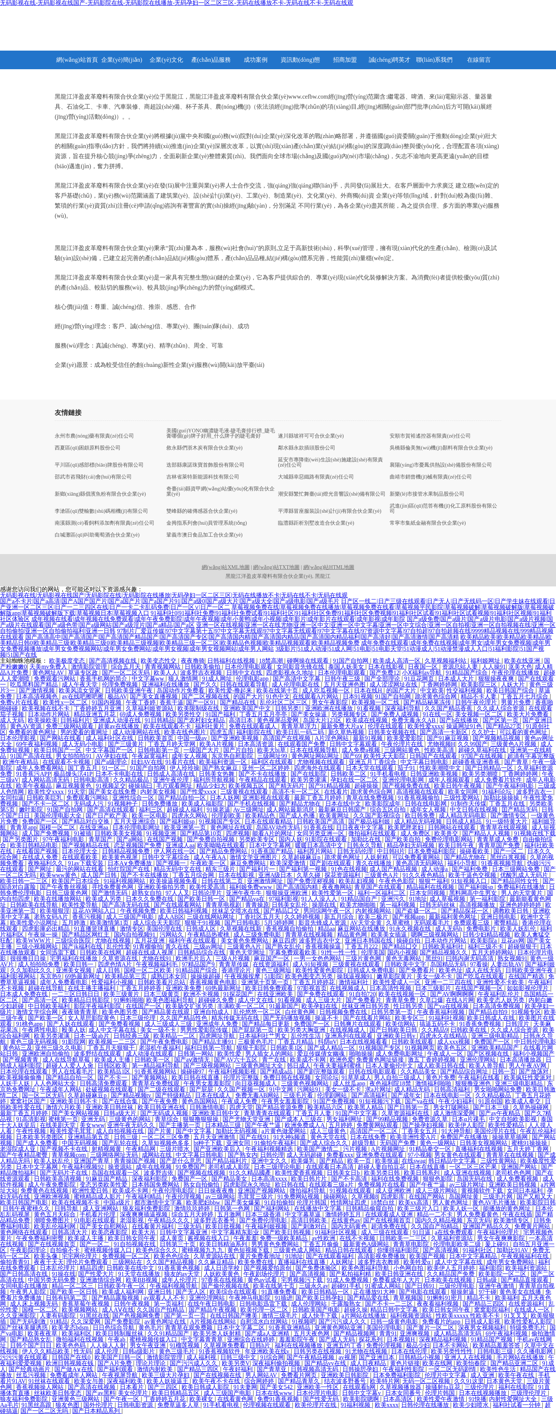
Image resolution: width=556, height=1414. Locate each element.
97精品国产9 (199, 964)
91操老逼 (218, 809)
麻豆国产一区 (272, 958)
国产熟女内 (243, 1155)
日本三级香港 (263, 1214)
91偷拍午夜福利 (275, 1143)
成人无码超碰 (305, 1155)
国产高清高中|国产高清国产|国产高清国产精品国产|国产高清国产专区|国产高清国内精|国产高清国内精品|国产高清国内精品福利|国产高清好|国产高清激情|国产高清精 (242, 637)
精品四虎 (91, 1268)
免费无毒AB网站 (258, 1095)
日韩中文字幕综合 (166, 857)
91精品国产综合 (467, 672)
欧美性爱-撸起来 (230, 690)
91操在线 (64, 1274)
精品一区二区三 (73, 1286)
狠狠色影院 (438, 1178)
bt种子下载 (208, 1143)
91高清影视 (31, 1119)
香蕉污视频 (87, 917)
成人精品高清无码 (458, 1333)
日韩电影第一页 (159, 750)
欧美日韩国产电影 (24, 1202)
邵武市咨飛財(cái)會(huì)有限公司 (93, 477)
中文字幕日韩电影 (425, 762)
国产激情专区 (509, 815)
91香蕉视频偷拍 (419, 797)
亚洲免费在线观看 (380, 1155)
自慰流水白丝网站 (264, 1321)
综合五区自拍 (388, 809)
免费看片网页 (299, 1375)
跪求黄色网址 (343, 857)
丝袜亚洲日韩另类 (366, 1006)
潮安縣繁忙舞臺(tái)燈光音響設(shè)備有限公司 (332, 494)
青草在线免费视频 (370, 797)
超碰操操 (367, 786)
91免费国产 (190, 1167)
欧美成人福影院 (203, 803)
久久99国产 (473, 744)
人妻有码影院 (58, 1315)
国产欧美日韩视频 (287, 1232)
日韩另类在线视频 (318, 1351)
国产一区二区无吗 (45, 1411)
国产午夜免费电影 (164, 1042)
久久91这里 (469, 1381)
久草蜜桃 (398, 922)
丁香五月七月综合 (525, 696)
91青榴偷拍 (148, 946)
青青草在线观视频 (504, 827)
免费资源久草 (430, 1119)
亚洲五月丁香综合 (373, 762)
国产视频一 (171, 863)
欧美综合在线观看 (234, 1292)
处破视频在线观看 (110, 1089)
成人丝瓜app (350, 1083)
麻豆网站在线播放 (362, 928)
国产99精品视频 (387, 1119)
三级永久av (313, 1286)
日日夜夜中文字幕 (360, 827)
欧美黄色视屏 (120, 857)
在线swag (414, 1161)
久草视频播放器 (401, 1387)
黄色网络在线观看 (24, 1232)
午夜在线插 (517, 1214)
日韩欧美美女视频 (119, 833)
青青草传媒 (234, 964)
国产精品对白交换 (86, 821)
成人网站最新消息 (291, 809)
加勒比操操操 (502, 797)
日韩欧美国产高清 (321, 821)
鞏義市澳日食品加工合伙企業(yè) (204, 535)
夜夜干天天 (49, 1262)
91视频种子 (123, 803)
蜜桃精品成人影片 (98, 1196)
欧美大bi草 (272, 750)
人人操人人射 (108, 1345)
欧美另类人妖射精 (217, 1333)
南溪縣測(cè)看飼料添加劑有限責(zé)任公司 (104, 523)
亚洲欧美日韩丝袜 (110, 1107)
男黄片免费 (516, 702)
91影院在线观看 (326, 839)
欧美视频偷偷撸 (21, 1077)
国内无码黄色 (349, 1226)
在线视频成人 (348, 988)
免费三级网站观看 (70, 726)
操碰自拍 (409, 940)
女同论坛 (327, 1077)
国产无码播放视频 (287, 1018)
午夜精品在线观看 (263, 780)
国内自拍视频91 (135, 934)
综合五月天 (126, 666)
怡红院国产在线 (129, 869)
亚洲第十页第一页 (265, 982)
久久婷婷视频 (303, 917)
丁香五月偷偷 (321, 1244)
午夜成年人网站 (61, 1089)
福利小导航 (463, 863)
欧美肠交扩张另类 (190, 1006)
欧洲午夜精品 (21, 762)
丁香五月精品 (296, 1042)
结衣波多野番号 (345, 1381)
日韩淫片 (518, 1024)
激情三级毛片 (280, 1315)
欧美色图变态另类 (309, 976)
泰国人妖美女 (346, 666)
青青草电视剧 (224, 905)
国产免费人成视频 (395, 714)
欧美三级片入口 (419, 1208)
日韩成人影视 (483, 1321)
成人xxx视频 (454, 1042)
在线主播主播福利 (92, 988)
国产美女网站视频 (76, 1113)
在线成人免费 (40, 857)
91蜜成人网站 (383, 1286)
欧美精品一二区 (174, 1036)
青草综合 (167, 1119)
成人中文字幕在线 (113, 1030)
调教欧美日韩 (511, 911)
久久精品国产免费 (451, 1274)
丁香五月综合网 (193, 875)
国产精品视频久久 (444, 952)
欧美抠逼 (387, 1161)
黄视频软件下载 (482, 1190)
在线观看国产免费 (302, 744)
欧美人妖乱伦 (518, 928)
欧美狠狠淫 (55, 911)
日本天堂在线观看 (370, 768)
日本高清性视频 (391, 988)
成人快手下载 (320, 1315)
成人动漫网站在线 (137, 732)
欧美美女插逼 (389, 934)
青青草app (23, 827)
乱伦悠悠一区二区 (257, 1012)
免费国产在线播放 (464, 1137)
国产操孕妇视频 (423, 1125)
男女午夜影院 (330, 702)
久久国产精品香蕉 (449, 708)
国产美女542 (277, 1387)
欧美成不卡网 (308, 1059)
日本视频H (401, 1339)
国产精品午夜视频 (213, 1309)
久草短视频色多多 (166, 1143)
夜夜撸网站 (337, 887)
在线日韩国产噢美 (234, 1315)
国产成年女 (406, 1095)
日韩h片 (260, 1345)
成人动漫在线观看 (150, 1053)
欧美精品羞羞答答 (497, 1345)
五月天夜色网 (312, 1333)
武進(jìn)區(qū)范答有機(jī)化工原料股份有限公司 (443, 508)
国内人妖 (291, 839)
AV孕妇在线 (112, 756)
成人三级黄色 (328, 1131)
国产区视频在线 (488, 1053)
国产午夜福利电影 (510, 786)
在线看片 (336, 791)
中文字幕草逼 (303, 1214)
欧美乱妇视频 (357, 881)
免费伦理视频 (384, 1345)
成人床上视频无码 (34, 1304)
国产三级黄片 (126, 744)
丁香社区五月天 (260, 917)
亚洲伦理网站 (478, 1059)
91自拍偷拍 (279, 1202)
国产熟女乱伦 (284, 946)
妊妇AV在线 (147, 762)
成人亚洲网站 (101, 1208)
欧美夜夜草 (43, 1333)
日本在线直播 (428, 1167)
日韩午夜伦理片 (476, 702)
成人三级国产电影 (130, 917)
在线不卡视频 (358, 1238)
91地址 (418, 899)
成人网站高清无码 (46, 780)
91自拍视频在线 (135, 1244)
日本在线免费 (368, 1137)
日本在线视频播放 (483, 1393)
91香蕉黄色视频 (179, 1268)
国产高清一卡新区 (444, 732)
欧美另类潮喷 (480, 774)
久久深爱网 (86, 1321)
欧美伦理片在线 (316, 1405)
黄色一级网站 (438, 1143)
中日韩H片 (391, 851)
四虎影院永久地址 (247, 1184)
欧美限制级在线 (199, 708)
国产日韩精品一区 (489, 768)
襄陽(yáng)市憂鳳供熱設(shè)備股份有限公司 (441, 465)
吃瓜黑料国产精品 (34, 684)
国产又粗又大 (535, 1196)
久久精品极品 (131, 780)
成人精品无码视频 (418, 821)
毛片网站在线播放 (521, 1357)
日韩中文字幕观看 (353, 744)
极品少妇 (418, 1345)
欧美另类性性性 (452, 1351)
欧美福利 (507, 1298)
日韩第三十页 (178, 1244)
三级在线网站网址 (211, 917)
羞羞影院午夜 (297, 1339)
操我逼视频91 (355, 976)
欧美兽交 (447, 833)
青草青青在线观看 (268, 1113)
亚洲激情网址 (265, 881)
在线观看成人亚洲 (389, 1214)
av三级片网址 (467, 1184)
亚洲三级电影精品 (495, 1036)
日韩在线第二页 (223, 881)
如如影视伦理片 (528, 988)
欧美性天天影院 (385, 756)
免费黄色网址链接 (380, 1059)
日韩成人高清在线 (171, 774)
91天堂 (77, 791)
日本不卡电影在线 (119, 774)
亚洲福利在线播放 (166, 684)
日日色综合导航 (114, 1327)
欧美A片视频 (217, 744)
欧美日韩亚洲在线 (162, 1107)
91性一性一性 (339, 952)
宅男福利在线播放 (74, 958)
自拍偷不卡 (65, 1250)
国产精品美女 (230, 1178)
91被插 (83, 833)
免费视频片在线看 (382, 1184)
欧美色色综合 (172, 1256)
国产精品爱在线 (368, 1298)
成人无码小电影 (83, 744)
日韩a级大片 (120, 1113)
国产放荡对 (534, 1071)
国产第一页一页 (185, 1315)
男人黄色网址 (451, 1202)
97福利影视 (283, 899)
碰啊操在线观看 (308, 661)
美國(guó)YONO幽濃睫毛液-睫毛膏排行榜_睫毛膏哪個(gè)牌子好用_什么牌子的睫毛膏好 (220, 433)
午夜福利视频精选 (269, 1149)
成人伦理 (107, 1351)
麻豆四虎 (284, 940)
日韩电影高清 (92, 780)
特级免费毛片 (528, 1327)
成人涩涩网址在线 (394, 684)
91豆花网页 (419, 678)
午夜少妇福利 (457, 1101)
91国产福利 (221, 714)
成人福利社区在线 (110, 738)
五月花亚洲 (150, 940)
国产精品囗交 (282, 911)
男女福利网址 (345, 1119)
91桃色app (30, 1024)
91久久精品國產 (250, 1173)
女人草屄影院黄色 (92, 1018)
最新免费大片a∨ (343, 726)
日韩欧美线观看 (413, 1042)
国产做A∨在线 (74, 1369)
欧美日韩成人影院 (206, 1387)
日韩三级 (126, 1137)
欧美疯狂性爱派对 (528, 1077)
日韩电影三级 (495, 1351)
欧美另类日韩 (382, 1173)
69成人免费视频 (141, 714)
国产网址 (40, 869)
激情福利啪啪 (434, 1083)
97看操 (479, 964)
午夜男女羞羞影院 (208, 1083)
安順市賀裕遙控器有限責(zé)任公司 (430, 436)
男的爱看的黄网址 (84, 732)
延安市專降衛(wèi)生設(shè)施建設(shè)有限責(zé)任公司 (330, 462)
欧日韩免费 (420, 815)
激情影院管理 (89, 666)
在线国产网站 (427, 1196)
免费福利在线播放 (521, 887)
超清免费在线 (389, 1226)
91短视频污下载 (380, 1101)
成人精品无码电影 (463, 815)
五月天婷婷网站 (493, 952)
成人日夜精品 (368, 1363)
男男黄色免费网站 (275, 1244)
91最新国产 (284, 1006)
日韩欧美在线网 (101, 952)
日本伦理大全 (80, 851)
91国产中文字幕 (357, 1113)
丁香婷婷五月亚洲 (98, 708)
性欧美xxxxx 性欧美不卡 (468, 1315)
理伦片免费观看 (87, 1262)
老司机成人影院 (229, 1167)
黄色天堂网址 (247, 952)
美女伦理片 (133, 1393)
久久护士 (484, 732)
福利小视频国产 (534, 1053)
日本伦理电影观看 (249, 666)
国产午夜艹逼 (263, 1125)
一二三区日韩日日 (76, 994)
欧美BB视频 (142, 1280)
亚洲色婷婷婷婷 (521, 905)
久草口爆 (431, 1000)
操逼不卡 (327, 1018)
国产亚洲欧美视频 (235, 738)
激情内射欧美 (155, 1369)
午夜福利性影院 (404, 1369)
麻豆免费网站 (248, 863)
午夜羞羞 (245, 1238)
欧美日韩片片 (309, 1178)
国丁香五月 (83, 768)
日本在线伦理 (409, 1351)
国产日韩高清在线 (24, 1274)
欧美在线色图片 (185, 732)
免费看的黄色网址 (33, 732)
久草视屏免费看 (225, 1345)
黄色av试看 (262, 1280)
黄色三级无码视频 (34, 1042)
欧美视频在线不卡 (46, 708)
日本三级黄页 (162, 994)
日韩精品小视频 (420, 1357)
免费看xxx (339, 1155)
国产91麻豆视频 (448, 738)
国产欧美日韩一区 (202, 899)
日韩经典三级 (132, 1036)
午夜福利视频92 (83, 1167)
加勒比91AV (513, 1250)
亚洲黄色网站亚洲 (339, 1327)
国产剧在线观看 (331, 863)
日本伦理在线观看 (24, 1071)
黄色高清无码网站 (420, 863)
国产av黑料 (100, 1393)
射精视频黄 (107, 1149)
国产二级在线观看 (162, 1089)
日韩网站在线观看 (452, 827)
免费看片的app (442, 1321)
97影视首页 (312, 988)
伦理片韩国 (312, 1202)
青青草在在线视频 (510, 1155)
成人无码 (12, 720)
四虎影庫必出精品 (46, 928)
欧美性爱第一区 (333, 893)
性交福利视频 (465, 690)
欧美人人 (166, 672)
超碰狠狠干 (522, 946)
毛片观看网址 (175, 786)
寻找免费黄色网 (113, 887)
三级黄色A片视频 (514, 744)
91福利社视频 (446, 1018)
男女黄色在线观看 (458, 1155)
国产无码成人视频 (164, 1113)
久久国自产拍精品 (435, 1226)
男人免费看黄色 (478, 1214)
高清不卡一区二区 (296, 791)
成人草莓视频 (448, 899)
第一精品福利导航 (156, 1065)
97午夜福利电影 (64, 839)
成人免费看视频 (518, 1178)
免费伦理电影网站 (449, 839)
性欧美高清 (440, 750)
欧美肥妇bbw (204, 1202)
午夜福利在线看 (479, 1077)
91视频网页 (420, 1047)
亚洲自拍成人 (212, 1012)
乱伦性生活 (306, 1036)
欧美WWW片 (34, 940)
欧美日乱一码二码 (300, 732)
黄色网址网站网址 (316, 756)
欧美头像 (46, 1256)
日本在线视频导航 (314, 750)
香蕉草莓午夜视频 (86, 1304)
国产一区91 (201, 702)
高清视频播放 (477, 905)
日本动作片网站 (49, 714)
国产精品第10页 (201, 833)
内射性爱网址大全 (513, 1399)
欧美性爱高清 (208, 887)
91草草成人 (356, 1077)
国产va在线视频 (448, 1006)
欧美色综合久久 (157, 1250)
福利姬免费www (251, 887)
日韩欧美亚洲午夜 (129, 690)
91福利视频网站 (125, 881)
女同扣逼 (12, 797)
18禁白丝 (383, 1202)
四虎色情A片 (116, 964)
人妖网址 (342, 1262)
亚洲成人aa (180, 845)
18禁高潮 (271, 661)
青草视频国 (408, 1298)
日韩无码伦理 (355, 851)
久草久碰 (309, 875)
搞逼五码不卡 (438, 1024)
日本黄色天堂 (505, 1381)
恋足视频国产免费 (138, 845)
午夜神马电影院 (250, 1298)
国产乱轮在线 (120, 1143)
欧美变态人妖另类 (501, 1000)
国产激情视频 (37, 690)
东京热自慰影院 (233, 756)
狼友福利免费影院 (147, 1208)
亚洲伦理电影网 (403, 780)
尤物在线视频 (113, 940)
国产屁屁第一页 (253, 1030)
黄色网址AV (48, 672)
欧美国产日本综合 (76, 881)
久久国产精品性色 (184, 1018)
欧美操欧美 (43, 720)
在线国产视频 (165, 839)
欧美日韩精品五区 (176, 1393)
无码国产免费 (398, 1143)
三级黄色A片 (382, 875)
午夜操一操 (43, 934)
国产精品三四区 (484, 1304)
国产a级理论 (111, 762)
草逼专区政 (83, 672)
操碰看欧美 (475, 851)
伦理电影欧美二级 (457, 1244)
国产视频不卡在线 (64, 1149)
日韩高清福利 (452, 1089)
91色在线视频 (349, 869)
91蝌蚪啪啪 (129, 1000)
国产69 (352, 756)
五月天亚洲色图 (345, 684)
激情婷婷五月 (343, 1214)
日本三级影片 (434, 988)
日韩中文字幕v (362, 1393)
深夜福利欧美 (125, 1381)
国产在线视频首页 (387, 1220)
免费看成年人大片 (397, 1280)
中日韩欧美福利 (49, 1006)
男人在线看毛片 (73, 1071)
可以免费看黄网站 (416, 857)
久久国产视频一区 (241, 1089)
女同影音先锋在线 (301, 666)
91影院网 (74, 1042)
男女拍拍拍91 (74, 756)
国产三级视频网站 (208, 1065)
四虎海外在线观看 (318, 768)
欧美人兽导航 (487, 1065)
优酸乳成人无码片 (524, 875)
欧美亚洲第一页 (185, 827)
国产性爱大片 (96, 1274)
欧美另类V (236, 1363)
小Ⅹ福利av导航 (422, 672)
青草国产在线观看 (378, 887)
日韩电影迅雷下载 (263, 1304)
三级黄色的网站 (130, 1119)
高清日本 (241, 720)
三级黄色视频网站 (305, 1083)
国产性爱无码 (321, 1399)
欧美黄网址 (335, 815)
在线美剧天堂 (58, 1125)
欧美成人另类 (104, 899)
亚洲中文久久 (269, 1161)
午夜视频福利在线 (525, 1256)
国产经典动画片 (30, 1369)
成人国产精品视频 (394, 869)
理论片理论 (151, 1363)
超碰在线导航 (46, 988)
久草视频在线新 (241, 928)
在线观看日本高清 (330, 1167)
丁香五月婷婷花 (314, 982)
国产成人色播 (297, 815)
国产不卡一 (113, 1077)
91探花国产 (239, 994)
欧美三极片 (374, 917)
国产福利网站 (272, 1208)
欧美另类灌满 (309, 780)
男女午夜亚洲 (148, 1345)
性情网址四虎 (349, 1202)
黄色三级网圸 (274, 970)
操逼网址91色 (464, 726)
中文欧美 (432, 690)
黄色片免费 (441, 1077)
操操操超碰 (206, 976)
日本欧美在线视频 (448, 1280)
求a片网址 (378, 1089)
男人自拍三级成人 (398, 1077)
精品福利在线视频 (431, 887)
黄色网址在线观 (231, 827)
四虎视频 (238, 833)
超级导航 (364, 1143)
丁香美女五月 (420, 1131)
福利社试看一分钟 (517, 1405)
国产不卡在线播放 (263, 774)
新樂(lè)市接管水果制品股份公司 (427, 494)
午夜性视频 (31, 1131)
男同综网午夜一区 (327, 911)
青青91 (388, 1333)
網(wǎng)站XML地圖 (226, 567)
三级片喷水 (175, 1149)
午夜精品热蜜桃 (209, 934)
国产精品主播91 (213, 1042)
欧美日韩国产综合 (511, 690)
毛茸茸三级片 (256, 1196)
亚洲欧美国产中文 (247, 708)
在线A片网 (460, 1000)
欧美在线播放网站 (58, 899)
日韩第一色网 (232, 1208)
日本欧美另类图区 (40, 1137)
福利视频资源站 (411, 1315)
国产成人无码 (337, 1339)
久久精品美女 (419, 1071)
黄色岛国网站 (200, 1101)
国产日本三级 (491, 1107)
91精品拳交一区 (431, 1149)
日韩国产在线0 (72, 1357)
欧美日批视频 (224, 1226)
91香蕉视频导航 (502, 863)
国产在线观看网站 (178, 905)
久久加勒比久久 (31, 970)
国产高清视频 (441, 1250)
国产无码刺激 (28, 1321)
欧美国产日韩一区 (119, 1357)
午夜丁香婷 (141, 702)
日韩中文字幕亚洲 (184, 1232)
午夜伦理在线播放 (516, 672)
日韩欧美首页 (156, 738)
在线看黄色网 (236, 1399)
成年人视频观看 (450, 780)
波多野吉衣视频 (201, 672)
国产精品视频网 (355, 1333)
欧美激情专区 (512, 1220)
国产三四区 (163, 1387)
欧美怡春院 (472, 1363)
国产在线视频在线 (218, 1375)
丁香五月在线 (507, 803)
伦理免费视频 (120, 684)
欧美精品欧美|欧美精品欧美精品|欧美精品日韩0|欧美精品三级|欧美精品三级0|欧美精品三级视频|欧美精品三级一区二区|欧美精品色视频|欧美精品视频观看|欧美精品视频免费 (276, 640)
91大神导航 (456, 1131)
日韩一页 (504, 1071)
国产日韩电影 (243, 922)
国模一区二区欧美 (148, 970)
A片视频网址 (389, 1149)
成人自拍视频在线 (120, 1131)
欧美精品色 (261, 815)
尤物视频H (441, 744)
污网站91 (309, 1089)
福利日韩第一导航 (209, 1047)
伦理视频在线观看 (267, 1405)
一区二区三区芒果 (473, 1167)
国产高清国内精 (297, 887)
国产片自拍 (239, 750)
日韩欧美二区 (349, 774)
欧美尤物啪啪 (358, 905)
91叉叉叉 (516, 1315)
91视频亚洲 (162, 833)
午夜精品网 (141, 1149)
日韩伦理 (272, 1155)
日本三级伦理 (138, 1018)
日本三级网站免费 (516, 869)
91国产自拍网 (351, 661)
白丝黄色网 (300, 1012)
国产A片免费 (115, 1363)
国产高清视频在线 (113, 661)
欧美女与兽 (89, 1381)
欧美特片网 (385, 1381)
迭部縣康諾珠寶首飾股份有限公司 (205, 465)
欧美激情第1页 (110, 922)
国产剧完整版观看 (321, 1071)
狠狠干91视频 (203, 922)
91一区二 (114, 768)
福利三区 (151, 809)
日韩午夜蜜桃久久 (27, 1208)
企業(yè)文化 (166, 60)
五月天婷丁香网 (528, 1149)
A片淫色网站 (333, 738)
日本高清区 (398, 1399)
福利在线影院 (517, 1387)
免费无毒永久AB (414, 720)
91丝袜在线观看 (49, 1381)
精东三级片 (221, 869)
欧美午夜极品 (34, 786)
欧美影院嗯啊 (361, 1399)
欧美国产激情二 (318, 1149)
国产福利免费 (470, 869)
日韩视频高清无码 (315, 1369)
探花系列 (371, 1339)
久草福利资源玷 (452, 1238)
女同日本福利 (525, 1190)
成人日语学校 (222, 1268)
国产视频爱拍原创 (268, 1268)
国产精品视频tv (132, 1095)
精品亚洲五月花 (95, 714)
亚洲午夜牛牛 (244, 893)
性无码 (83, 1351)
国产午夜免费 (160, 1101)
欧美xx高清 (414, 1202)
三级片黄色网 (364, 958)
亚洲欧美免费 (184, 988)
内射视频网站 (374, 911)
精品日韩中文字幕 (394, 1309)
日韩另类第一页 (392, 1012)
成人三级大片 (324, 1000)
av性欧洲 (324, 1238)
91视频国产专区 (220, 821)
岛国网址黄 (464, 1196)
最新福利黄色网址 (453, 917)
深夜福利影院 (150, 1178)
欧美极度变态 (67, 661)
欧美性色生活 (498, 1369)
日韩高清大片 (70, 1232)
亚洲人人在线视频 (468, 1357)
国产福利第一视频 (303, 869)
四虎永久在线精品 (444, 1036)
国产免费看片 (417, 970)
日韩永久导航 (365, 845)
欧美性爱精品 (506, 1125)
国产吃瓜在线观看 (480, 976)
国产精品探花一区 (465, 911)
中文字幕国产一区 (110, 750)
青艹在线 (274, 1059)
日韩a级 (487, 1280)
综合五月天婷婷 (193, 1214)
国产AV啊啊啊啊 (452, 994)
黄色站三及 (17, 1047)
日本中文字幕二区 (241, 1327)
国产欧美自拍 (403, 839)
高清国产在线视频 (287, 738)
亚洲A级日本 (276, 875)
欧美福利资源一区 (223, 762)
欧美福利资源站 (527, 1268)
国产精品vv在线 (326, 1363)
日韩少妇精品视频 (487, 934)
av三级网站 (220, 1196)
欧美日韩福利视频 (184, 911)
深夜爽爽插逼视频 (144, 1214)
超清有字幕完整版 (531, 756)
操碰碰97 (193, 1071)
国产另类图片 (21, 839)
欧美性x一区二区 (66, 702)
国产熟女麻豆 (220, 768)
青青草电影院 (411, 1244)
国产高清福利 (370, 1095)
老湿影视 (132, 1220)
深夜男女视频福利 (482, 1327)
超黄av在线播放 (119, 726)
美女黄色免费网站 (245, 940)
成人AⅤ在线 (118, 1309)
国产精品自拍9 (489, 1012)
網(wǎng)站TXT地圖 (276, 567)
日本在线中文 (343, 803)
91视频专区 (526, 1012)
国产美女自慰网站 (104, 1226)
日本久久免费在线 (150, 899)
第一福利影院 (488, 899)
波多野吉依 (159, 1173)
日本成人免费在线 (24, 994)
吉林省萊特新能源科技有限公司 (202, 477)
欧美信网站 (401, 1024)
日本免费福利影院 (432, 851)
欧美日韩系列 (422, 1173)
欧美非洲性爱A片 (414, 1137)
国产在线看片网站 (367, 1018)
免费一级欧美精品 (284, 1238)
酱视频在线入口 (209, 1238)
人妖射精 (377, 857)
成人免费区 (416, 833)
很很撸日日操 (28, 958)
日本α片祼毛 (469, 1119)
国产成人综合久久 (324, 1143)
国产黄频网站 (150, 1077)
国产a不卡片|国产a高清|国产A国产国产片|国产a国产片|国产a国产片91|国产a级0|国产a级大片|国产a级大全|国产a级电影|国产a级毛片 (169, 601)
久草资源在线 (120, 958)
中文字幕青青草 (202, 1339)
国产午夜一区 (122, 1399)
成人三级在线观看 (385, 1232)
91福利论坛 (497, 791)
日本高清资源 (256, 744)
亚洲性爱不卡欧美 (500, 982)
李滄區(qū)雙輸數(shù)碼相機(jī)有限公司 (101, 511)
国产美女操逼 (309, 714)
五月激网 (230, 1214)
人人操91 (494, 666)
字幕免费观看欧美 (293, 952)
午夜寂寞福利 (150, 756)
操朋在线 (324, 905)
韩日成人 (299, 1065)
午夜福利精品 (144, 1196)
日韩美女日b (344, 1173)
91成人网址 (217, 678)
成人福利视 (202, 1357)
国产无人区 (191, 1292)
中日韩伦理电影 (535, 1042)
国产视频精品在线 (86, 845)
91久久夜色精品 (424, 875)
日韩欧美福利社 (443, 946)
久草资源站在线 (215, 1256)
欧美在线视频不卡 (76, 1202)
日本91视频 (358, 696)
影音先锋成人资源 (323, 922)
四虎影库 (393, 1196)
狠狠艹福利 (433, 881)
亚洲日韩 (160, 1292)
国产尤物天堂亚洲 (247, 1119)
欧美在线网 (438, 1363)
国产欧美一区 (46, 1018)
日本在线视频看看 (364, 1042)
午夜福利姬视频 (266, 1226)
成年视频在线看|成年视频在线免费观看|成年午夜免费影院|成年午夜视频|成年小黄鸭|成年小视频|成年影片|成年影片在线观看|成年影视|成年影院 (218, 619)
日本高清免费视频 (497, 1006)
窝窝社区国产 (28, 1101)
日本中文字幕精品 (473, 1256)
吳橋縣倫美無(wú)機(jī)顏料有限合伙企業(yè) (441, 448)
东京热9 (51, 976)
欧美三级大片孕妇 (166, 1375)
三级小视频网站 (37, 946)
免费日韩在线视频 (287, 1077)
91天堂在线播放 (140, 1274)
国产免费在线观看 (321, 994)
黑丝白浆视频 (508, 857)
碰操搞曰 (141, 786)
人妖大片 (513, 684)
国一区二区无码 (43, 1095)
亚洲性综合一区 (134, 797)
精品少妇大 (211, 786)
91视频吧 (304, 1321)
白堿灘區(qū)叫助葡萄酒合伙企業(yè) (97, 535)
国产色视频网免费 (137, 1315)
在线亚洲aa (94, 827)
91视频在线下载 (535, 833)
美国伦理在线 (164, 928)
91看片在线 (180, 762)
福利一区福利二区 (382, 893)
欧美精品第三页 (126, 976)
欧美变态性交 (159, 661)
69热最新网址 (83, 976)
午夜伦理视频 (184, 1196)
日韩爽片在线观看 (358, 1024)
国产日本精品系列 (96, 1411)
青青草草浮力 (299, 726)
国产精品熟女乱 (31, 1339)
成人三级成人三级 (169, 1024)
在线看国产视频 (37, 851)
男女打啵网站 (451, 1107)
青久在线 (178, 946)
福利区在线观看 (272, 762)
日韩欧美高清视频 (58, 1178)
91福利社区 (478, 1250)
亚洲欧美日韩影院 (345, 1375)
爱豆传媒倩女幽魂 (321, 1053)
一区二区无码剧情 (452, 1369)
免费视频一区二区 (126, 1256)
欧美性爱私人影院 (528, 1321)
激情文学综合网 (37, 1012)
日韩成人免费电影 (371, 970)
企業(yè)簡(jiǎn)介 (121, 63)
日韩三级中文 (239, 1357)
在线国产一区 (144, 1006)
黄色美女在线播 (521, 1292)
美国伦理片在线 (495, 1131)
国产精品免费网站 (224, 851)
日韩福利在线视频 (231, 661)
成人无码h (449, 928)
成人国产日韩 (99, 875)
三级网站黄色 (402, 750)
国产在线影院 (309, 774)
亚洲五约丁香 (345, 1345)
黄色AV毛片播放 (494, 1202)
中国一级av (193, 738)
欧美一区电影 (150, 815)
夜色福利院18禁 (391, 1083)
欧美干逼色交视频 (473, 875)
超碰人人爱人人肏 (70, 1065)
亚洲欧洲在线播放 (329, 708)
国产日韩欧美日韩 (394, 1030)
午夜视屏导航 (120, 1375)
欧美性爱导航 (80, 905)
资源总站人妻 (460, 666)
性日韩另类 (409, 1006)
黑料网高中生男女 (473, 893)
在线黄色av (346, 1220)
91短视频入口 (469, 881)
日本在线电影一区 (448, 1095)
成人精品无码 (412, 1089)
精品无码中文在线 (178, 869)
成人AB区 (171, 917)
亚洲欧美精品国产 (495, 1047)
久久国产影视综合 (377, 815)
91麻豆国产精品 (107, 1178)
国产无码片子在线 (64, 1173)
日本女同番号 (403, 1393)
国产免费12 (384, 672)
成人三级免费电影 (257, 934)
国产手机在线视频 (252, 803)
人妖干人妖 (15, 1083)
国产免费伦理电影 (263, 1220)
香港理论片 (237, 970)
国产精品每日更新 (266, 1024)
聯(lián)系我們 (434, 60)
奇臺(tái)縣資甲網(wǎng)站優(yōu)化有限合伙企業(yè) (220, 491)
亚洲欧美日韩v (397, 1036)
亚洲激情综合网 (101, 1280)
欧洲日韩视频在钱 (70, 1363)
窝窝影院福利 (492, 1309)
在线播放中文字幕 (318, 1208)
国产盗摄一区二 (416, 911)
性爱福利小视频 (113, 982)
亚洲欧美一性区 (318, 1387)
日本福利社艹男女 (263, 1036)
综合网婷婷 (259, 1381)
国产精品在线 (238, 702)
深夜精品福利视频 (443, 1339)
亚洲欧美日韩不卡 (74, 1101)
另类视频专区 (349, 714)
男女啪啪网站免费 (498, 1089)
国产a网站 (130, 839)
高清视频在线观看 (420, 791)
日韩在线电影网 (426, 803)
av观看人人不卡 (165, 1298)
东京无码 (479, 1220)
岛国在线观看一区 (116, 1173)
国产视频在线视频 (202, 1173)
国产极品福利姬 (370, 821)
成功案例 (256, 60)
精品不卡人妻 (479, 696)
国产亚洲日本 (377, 1357)
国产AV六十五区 (236, 1059)
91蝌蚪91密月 (445, 1298)
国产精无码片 (287, 786)
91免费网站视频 (299, 1196)
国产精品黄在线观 (166, 1012)
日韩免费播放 (160, 803)
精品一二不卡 (435, 1214)
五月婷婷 (341, 1125)
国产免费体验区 (317, 1268)
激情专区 (132, 928)
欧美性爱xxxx (425, 726)
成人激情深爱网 (454, 1113)
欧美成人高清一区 (397, 661)
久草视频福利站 (446, 661)
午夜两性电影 (40, 1030)
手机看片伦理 (98, 1214)
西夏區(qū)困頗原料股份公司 (88, 448)
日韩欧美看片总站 (162, 982)
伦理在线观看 (386, 726)
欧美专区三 (410, 1018)
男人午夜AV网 (528, 1065)
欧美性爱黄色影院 (320, 970)
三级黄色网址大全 (259, 1065)
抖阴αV (327, 1042)
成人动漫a (435, 869)
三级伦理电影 (457, 1286)
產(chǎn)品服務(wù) (211, 63)
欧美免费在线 (256, 1262)
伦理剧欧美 (227, 815)
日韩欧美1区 (287, 1047)
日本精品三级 (223, 1125)
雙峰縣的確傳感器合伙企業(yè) (201, 511)
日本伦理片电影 (317, 1393)
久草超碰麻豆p (302, 857)
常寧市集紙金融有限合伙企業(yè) (428, 523)
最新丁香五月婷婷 (318, 797)
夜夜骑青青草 (80, 1012)
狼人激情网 (183, 678)
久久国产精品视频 (170, 1262)
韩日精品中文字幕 (452, 1161)
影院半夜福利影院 (98, 1006)
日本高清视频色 (37, 696)
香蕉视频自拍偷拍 (290, 928)
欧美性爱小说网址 (34, 922)
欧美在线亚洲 (522, 661)
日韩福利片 (75, 720)
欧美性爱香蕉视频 (299, 1173)
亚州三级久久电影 (59, 1047)
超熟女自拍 (147, 893)
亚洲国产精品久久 (487, 1226)
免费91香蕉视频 (278, 1399)
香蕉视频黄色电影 (214, 982)
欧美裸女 (202, 1399)
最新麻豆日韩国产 (342, 809)
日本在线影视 (386, 666)
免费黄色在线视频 (45, 1190)
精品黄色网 (352, 934)
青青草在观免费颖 (189, 1327)
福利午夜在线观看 (193, 940)
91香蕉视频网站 (156, 1071)
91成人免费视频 (348, 1280)
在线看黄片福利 (153, 1226)
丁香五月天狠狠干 (111, 1047)
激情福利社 (354, 982)
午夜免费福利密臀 (40, 1238)
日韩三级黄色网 (67, 893)
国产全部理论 (383, 678)
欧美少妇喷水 (471, 1405)
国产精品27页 (504, 726)
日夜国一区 (423, 666)
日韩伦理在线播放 (425, 1405)
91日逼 (422, 1232)
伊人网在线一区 (175, 851)
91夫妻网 (245, 1387)
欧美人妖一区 (461, 1208)
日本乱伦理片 (58, 1268)
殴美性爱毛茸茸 (71, 1131)
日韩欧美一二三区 (403, 1238)
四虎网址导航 (217, 1036)
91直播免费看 (279, 1292)
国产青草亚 (272, 1369)
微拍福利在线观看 (372, 833)
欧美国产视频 (428, 1256)
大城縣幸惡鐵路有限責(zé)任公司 (316, 477)
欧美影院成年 (383, 803)
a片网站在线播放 (364, 1315)
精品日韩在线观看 (349, 1250)
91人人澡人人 (320, 899)
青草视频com (69, 1155)
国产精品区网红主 (86, 934)
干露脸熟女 (346, 1304)
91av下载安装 (86, 863)
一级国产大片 (202, 750)
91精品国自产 (359, 899)
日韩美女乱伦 (290, 905)
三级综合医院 (73, 940)
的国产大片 (402, 690)
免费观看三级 (472, 922)
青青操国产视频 (135, 1161)
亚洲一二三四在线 (449, 982)
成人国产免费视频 (46, 833)
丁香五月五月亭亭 (263, 714)
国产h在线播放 (460, 720)
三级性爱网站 (462, 797)
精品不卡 (479, 1298)
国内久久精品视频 (439, 1220)
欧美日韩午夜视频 (458, 786)
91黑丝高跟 (37, 1405)
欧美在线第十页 (278, 690)
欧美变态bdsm (71, 1327)
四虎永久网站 (190, 815)
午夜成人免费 (240, 1101)
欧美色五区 (453, 1047)
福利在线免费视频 (395, 1178)
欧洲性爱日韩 (90, 1190)
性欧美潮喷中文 (441, 768)
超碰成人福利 (185, 809)
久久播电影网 (535, 1351)
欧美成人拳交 (523, 1101)
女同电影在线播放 (24, 1286)
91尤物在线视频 (367, 1351)
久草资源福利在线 (406, 1113)
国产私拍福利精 (351, 1274)
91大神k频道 (290, 1137)
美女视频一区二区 (479, 714)
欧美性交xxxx (46, 791)
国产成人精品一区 (332, 1047)
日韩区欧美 (113, 1065)
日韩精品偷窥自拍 (370, 1208)
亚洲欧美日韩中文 (216, 1113)
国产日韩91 (420, 1286)
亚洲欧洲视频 (52, 1196)
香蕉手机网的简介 (104, 678)
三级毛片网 (498, 1196)
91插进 (284, 1298)
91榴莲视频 (185, 1345)
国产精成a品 (277, 1071)
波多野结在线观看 (98, 1053)
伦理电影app (253, 678)
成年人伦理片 (180, 1280)
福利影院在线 (255, 732)
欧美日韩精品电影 (34, 845)
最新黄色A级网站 (367, 1244)
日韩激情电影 (208, 1107)
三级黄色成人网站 (297, 1250)
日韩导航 (67, 1208)
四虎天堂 (241, 1107)
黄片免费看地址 (260, 1256)
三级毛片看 (298, 1095)
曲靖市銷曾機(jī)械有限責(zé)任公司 (431, 477)
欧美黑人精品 (366, 1107)
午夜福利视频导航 (174, 1286)
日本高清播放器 (521, 1059)
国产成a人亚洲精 (268, 1333)
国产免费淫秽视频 (311, 881)
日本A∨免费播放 (131, 863)
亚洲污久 (393, 899)
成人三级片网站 (436, 1190)
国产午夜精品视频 (311, 1357)
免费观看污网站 (55, 678)
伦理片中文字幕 (446, 1375)
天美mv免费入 (48, 666)
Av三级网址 (248, 809)
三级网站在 (128, 1262)
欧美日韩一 (79, 964)
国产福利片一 (258, 869)
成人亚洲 (483, 1375)
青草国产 (101, 839)
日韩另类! (288, 708)
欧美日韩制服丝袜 (120, 1333)
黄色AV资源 (26, 726)
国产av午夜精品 (500, 1113)
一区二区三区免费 (166, 1137)
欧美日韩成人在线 (491, 1018)
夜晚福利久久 (46, 863)
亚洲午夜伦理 (171, 780)
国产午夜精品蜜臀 (24, 1155)
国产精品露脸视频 (116, 1298)
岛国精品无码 (448, 964)
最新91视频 (368, 738)
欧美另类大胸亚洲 (302, 1030)
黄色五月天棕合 (55, 1214)
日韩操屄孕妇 (361, 1369)
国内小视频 (402, 952)
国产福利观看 (115, 1369)
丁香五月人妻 (314, 1113)
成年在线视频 (154, 1167)
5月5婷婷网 (279, 922)
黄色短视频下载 (249, 1250)
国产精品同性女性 (515, 881)
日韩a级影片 (139, 1351)
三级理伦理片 (529, 1393)
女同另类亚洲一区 (321, 833)
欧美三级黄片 (122, 994)
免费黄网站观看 (378, 1125)
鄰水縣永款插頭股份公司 (306, 448)
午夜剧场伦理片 (265, 1274)
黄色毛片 (150, 1327)
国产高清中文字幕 (297, 678)
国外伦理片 (99, 1405)
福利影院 (491, 1268)
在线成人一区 (532, 1309)
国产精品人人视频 (486, 833)
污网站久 (172, 934)
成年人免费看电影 (64, 982)
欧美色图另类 (120, 1012)
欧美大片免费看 (528, 714)
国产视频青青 (21, 1059)
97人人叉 (177, 893)
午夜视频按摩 (243, 976)
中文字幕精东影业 (236, 1232)
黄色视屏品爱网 (278, 720)
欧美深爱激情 (288, 863)
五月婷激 (74, 922)
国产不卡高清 (349, 1178)
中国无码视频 (80, 1143)
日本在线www (274, 1393)
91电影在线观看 (95, 1220)
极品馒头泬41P (73, 774)
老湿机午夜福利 (160, 1047)
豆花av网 (512, 940)
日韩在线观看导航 (244, 684)
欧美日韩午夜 (457, 845)
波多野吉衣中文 (320, 940)
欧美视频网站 (80, 1309)
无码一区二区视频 (426, 1381)
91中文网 (281, 1089)
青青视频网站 (163, 666)
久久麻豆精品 (216, 1262)
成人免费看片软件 (498, 780)
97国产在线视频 (482, 756)
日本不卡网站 (451, 1345)
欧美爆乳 (303, 1161)
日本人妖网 (225, 797)
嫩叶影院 (31, 809)
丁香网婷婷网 (439, 684)
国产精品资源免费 (280, 1107)
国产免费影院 (123, 1321)
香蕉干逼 (171, 702)
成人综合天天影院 (157, 922)
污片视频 (355, 1149)
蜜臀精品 (506, 922)
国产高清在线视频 (92, 1387)
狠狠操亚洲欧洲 (287, 893)
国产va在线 (420, 1101)
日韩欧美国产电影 (316, 1309)
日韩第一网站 (196, 1053)
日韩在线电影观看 (373, 1071)
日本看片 (132, 1387)
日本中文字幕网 (270, 845)
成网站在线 (157, 1155)
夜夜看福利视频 (438, 1304)
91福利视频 (356, 1405)
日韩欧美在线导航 (34, 905)
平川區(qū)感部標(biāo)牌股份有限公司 (99, 465)
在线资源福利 (271, 964)
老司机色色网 (514, 1173)
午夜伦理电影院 (173, 1190)
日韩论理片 (207, 893)
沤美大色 (520, 666)
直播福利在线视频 (479, 1149)
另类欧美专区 (257, 839)
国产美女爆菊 (243, 1202)
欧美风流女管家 (80, 690)
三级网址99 (272, 756)
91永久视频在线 (410, 928)
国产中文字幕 (194, 1131)
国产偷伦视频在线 (225, 1286)
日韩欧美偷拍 (203, 666)
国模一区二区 (58, 827)
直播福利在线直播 (302, 1262)
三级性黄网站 (499, 1161)
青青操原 (257, 905)
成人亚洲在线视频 (468, 1173)
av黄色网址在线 (165, 1321)
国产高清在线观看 (111, 809)
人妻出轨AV (506, 964)
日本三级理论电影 (278, 1167)
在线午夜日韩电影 (212, 1304)
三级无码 (190, 1226)
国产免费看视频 (120, 1024)
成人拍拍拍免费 (39, 964)
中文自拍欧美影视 (513, 1119)
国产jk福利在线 (82, 946)
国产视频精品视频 (497, 738)
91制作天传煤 (468, 803)
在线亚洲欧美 (275, 994)
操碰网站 (336, 1196)
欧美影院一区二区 (503, 1274)
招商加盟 (345, 60)
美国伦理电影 (384, 1327)
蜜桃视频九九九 (203, 1250)
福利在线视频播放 (299, 1345)
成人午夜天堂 (80, 684)
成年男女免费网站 (511, 1262)
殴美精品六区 (326, 1107)
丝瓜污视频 (31, 1375)
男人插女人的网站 (269, 1053)
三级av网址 (209, 946)
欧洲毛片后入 (194, 958)
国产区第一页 (501, 720)
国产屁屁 (202, 1089)
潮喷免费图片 (52, 1220)
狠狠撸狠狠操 (201, 1119)
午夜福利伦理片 (498, 1232)
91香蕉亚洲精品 (290, 1327)
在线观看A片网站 (316, 696)
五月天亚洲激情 (215, 1137)
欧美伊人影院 (467, 1125)
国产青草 (517, 762)
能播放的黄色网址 (507, 1208)
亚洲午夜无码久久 (131, 1125)
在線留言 (479, 60)
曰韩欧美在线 (469, 1030)
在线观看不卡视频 (67, 762)
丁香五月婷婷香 (141, 988)
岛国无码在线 (475, 1178)
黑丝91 (434, 958)
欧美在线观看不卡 (167, 726)
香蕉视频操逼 (323, 946)
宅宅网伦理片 (80, 1256)
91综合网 (272, 1357)
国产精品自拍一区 (182, 797)
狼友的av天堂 (182, 1274)
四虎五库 (222, 732)
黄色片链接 (405, 1363)
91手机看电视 (389, 774)
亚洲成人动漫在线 (117, 720)
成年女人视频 (190, 756)
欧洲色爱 (342, 1059)
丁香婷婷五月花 (165, 1399)
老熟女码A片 (52, 917)
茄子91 (407, 768)
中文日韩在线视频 (474, 809)
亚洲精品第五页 (89, 1137)
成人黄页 (172, 1238)
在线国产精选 (527, 976)
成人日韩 (108, 970)
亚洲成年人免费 (217, 1024)
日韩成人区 (201, 928)
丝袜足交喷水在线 (236, 911)
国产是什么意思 (181, 1161)
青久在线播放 (374, 863)
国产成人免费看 (37, 1143)
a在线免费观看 (454, 1232)
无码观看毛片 (432, 922)
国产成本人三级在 (299, 1119)
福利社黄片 (210, 726)
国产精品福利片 (227, 1161)
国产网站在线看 (61, 738)
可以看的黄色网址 (524, 732)
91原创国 (490, 1101)
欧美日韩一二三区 (24, 881)
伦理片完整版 (242, 1077)
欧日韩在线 (290, 1184)
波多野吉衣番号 (215, 1220)
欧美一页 (360, 1161)
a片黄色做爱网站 (284, 1131)
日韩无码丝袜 (438, 905)
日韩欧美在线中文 (131, 1268)
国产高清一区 (40, 1000)
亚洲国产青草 (92, 1161)
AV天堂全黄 (366, 922)
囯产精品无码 (520, 809)
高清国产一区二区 (374, 1131)
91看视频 (369, 708)
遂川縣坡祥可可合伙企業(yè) (311, 436)
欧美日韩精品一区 (326, 1292)
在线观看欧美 (80, 857)
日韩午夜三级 (343, 678)
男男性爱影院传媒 (204, 1030)
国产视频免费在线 (406, 786)
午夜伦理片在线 (402, 744)
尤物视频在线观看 (321, 762)
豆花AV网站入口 (94, 911)
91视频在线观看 (351, 1190)
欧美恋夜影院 (110, 1232)
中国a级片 (117, 1202)
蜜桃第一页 (63, 1119)
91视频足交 (111, 786)
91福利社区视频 (336, 1232)
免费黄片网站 (533, 1226)
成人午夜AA (210, 857)
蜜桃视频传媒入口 (108, 1250)
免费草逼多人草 (179, 1405)
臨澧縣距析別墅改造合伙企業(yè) (316, 523)
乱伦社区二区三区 (284, 702)
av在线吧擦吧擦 (83, 696)
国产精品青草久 (299, 1381)
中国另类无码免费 (52, 1280)
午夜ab (117, 1339)
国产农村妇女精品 (201, 720)
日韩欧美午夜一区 (122, 1286)
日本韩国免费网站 (156, 1184)
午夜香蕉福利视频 (441, 1012)
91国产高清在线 (31, 756)
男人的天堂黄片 (522, 893)
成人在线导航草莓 (67, 1059)
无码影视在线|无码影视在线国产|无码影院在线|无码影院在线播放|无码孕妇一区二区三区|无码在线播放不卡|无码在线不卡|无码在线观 (174, 595)
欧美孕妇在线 (320, 1006)
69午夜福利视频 (37, 744)
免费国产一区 (40, 821)
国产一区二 (509, 851)
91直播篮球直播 (95, 928)
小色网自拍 (409, 1268)
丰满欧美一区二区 (241, 1006)
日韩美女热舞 (217, 774)
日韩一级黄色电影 (394, 1321)
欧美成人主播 (113, 1059)
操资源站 (120, 1167)
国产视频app (409, 917)
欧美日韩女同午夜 (132, 1238)
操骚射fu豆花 (443, 1387)
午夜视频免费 (138, 911)
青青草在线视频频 (309, 934)
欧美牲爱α (417, 1262)
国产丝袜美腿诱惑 (24, 1327)
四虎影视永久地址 (290, 672)
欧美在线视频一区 (403, 994)
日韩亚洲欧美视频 (434, 774)
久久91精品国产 (169, 1333)
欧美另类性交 (184, 714)
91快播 (477, 1399)
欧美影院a (484, 940)
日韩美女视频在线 (392, 732)
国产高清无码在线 (126, 905)
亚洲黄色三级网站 (76, 1399)
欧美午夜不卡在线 (217, 1381)
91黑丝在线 (94, 1315)
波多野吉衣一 (534, 791)
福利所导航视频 (214, 780)
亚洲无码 (93, 1119)
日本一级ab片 (92, 1036)
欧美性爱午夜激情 (441, 1399)
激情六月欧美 (64, 1107)
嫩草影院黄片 (395, 976)
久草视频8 (364, 1196)
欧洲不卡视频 (202, 994)
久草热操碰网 (531, 1107)
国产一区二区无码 (126, 672)
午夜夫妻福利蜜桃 (337, 1065)
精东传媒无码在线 (236, 1018)
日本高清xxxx (269, 1178)
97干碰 (487, 1292)
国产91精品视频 (330, 786)
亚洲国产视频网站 (262, 1190)
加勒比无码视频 (237, 1131)
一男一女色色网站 (318, 958)
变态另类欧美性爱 (104, 1184)
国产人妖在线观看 (71, 1024)
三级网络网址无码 (114, 1155)
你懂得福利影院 (398, 1250)
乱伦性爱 (118, 946)
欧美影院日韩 (538, 1202)
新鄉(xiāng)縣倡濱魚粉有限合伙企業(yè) (100, 494)
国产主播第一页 (180, 1125)
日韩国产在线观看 (433, 756)
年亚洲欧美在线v (268, 1351)
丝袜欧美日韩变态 (58, 1393)
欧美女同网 (463, 791)
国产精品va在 (247, 899)
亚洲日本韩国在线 (369, 940)
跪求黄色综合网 (436, 696)
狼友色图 (68, 1405)
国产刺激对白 (309, 1226)
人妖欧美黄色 (222, 1274)
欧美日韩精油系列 (224, 1244)
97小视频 (420, 1155)
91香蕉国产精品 (272, 851)
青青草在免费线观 (156, 1083)
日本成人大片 (456, 678)
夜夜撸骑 (193, 661)
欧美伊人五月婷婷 (451, 1268)
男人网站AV (261, 1375)
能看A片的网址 (273, 833)
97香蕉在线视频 (223, 1280)
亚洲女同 (239, 1143)
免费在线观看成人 (253, 726)
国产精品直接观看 (525, 1280)
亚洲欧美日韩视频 (513, 1184)
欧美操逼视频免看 (174, 881)
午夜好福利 (238, 1369)
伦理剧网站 (332, 1095)
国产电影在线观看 (423, 1292)
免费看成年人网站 (74, 1375)
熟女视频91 (512, 958)
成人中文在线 (256, 1000)
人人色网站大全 (55, 1083)
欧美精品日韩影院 (86, 1000)
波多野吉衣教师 (379, 1262)
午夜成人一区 (445, 1053)
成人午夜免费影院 (52, 1184)
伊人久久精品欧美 (46, 1351)
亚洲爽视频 (415, 1333)
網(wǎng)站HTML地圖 (328, 567)
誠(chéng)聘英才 (390, 60)
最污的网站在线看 (80, 869)
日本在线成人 (213, 1095)
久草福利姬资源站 (150, 708)
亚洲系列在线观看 (349, 1036)
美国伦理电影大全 (58, 815)
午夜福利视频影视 (233, 1071)
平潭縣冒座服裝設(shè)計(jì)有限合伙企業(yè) (329, 511)
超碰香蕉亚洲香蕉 (476, 762)
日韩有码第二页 (67, 1298)
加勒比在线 (366, 839)
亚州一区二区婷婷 (266, 768)
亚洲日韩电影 (499, 917)
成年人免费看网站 (40, 768)
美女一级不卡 (435, 976)
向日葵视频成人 (256, 1083)
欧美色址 (451, 970)
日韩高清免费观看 (104, 1083)
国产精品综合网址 (464, 1071)
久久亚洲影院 (18, 1315)
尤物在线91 (157, 958)
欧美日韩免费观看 (269, 988)
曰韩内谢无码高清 (470, 958)
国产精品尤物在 (300, 803)
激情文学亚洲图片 (254, 857)
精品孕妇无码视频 (411, 845)
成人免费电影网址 (400, 1053)
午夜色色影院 (397, 881)
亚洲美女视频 (74, 970)
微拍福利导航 (308, 1190)
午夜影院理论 (28, 1250)
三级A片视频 (233, 958)
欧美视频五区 (247, 786)
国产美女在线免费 (113, 791)
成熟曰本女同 (169, 976)
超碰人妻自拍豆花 (382, 1167)
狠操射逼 (463, 1292)
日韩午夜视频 (132, 1304)
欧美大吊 (144, 1232)
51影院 (273, 976)
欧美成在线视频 (367, 720)
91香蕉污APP (33, 774)
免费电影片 (482, 928)
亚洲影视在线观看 (266, 797)
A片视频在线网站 (213, 1321)
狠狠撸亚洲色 (473, 1083)
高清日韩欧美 (309, 1220)
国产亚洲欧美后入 (218, 1149)
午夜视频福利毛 (157, 964)
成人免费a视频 (361, 750)
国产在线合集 (120, 1101)
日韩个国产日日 (31, 1345)
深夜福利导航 (403, 708)
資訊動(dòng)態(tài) (300, 63)
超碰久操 (356, 1309)
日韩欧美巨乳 (45, 797)
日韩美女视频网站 (484, 1143)
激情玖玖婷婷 (192, 1208)
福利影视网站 (18, 976)
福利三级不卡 (486, 946)
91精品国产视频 (492, 1339)
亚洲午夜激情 (497, 1286)
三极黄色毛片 (256, 1042)
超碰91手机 (346, 1286)
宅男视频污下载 (302, 1280)
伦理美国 (373, 952)
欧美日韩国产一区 (58, 750)
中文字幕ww (149, 678)
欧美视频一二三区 (113, 1042)
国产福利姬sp (178, 821)
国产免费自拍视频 (211, 839)
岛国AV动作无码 (278, 827)
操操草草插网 (510, 1137)
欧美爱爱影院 (405, 738)
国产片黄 (160, 1131)
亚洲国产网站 (519, 1167)
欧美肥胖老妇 (406, 827)
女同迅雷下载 (58, 952)
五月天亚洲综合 (135, 821)
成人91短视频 (311, 964)
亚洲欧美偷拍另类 (162, 887)
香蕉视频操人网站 (40, 1387)
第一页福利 (169, 1304)
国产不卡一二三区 (389, 1304)
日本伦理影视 (18, 738)
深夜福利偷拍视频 (276, 1363)
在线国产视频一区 (479, 988)
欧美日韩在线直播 (196, 1077)
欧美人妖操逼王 (168, 1381)
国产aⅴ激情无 (192, 1059)
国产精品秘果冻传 (428, 702)
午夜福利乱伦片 (499, 994)
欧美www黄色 (59, 875)
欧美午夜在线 (517, 1375)
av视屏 (347, 1357)
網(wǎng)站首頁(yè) (77, 63)
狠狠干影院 (252, 1047)
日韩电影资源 (135, 1405)
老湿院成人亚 (18, 1149)
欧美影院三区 (479, 684)
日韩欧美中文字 (406, 964)
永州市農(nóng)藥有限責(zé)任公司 (94, 436)
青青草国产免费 (499, 845)
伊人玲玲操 (184, 768)
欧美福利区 (77, 1333)
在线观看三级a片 (332, 1184)
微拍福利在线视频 (80, 1339)
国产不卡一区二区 (46, 803)
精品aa (326, 928)
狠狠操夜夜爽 (496, 678)
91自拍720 (362, 994)
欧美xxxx (387, 1405)
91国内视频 (107, 702)
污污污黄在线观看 (24, 1357)
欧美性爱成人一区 (397, 982)
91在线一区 (438, 714)
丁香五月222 (362, 946)
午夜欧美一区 (208, 863)
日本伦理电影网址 (137, 827)
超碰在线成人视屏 (150, 952)
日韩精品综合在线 (202, 952)
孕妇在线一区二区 (355, 780)
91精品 (59, 1321)
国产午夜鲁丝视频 (64, 887)
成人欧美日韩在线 (441, 1065)
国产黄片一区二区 (431, 1327)
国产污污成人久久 (343, 1321)
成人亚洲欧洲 (394, 1190)
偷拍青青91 (15, 1262)
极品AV (117, 696)
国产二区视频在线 (206, 696)
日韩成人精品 (464, 821)
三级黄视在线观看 (244, 791)
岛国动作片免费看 (181, 690)
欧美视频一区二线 (376, 702)
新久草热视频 (346, 732)
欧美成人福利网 (123, 1292)
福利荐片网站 (315, 851)
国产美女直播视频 (154, 696)
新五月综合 (339, 917)
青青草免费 (401, 1000)
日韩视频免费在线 (343, 1012)
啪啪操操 (361, 1053)
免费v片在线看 (20, 702)
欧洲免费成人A (305, 1125)
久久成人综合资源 (501, 708)
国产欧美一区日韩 (74, 1292)
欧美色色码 (71, 1345)
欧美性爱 (230, 1053)
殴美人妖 (74, 1030)
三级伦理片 (480, 1387)
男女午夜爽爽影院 (501, 1238)
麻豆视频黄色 (74, 786)
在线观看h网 (360, 1387)
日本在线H (369, 690)
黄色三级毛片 (177, 1351)
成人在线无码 (483, 970)
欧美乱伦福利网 (55, 1226)
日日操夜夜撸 (216, 1190)
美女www (92, 1125)
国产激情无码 (110, 893)
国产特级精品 (173, 1095)
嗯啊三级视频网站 (435, 934)
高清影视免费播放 (382, 1256)
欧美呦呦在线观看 (221, 845)
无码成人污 (89, 803)
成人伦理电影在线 (296, 684)
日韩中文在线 (244, 672)
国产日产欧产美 (107, 815)
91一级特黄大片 (507, 821)
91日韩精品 (160, 720)
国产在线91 (255, 1137)
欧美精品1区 (115, 1071)
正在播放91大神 (374, 1292)
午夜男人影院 (28, 1292)
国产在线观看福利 (330, 1256)
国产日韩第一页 (409, 1107)
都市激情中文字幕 (158, 1202)
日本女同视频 (428, 893)
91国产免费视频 (335, 1101)
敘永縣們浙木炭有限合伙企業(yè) (204, 448)
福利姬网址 (486, 661)
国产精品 (332, 1161)
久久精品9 (434, 1030)
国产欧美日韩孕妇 (320, 1298)
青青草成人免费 (498, 839)
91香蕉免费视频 (480, 1024)
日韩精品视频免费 (126, 851)
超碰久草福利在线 (482, 750)
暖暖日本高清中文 (319, 845)
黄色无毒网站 (404, 958)
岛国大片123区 (323, 720)
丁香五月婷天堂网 (172, 744)
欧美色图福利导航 (170, 1000)
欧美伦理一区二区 (265, 1309)
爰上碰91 (497, 1244)
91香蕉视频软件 (220, 1351)
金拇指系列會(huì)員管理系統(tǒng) (206, 523)
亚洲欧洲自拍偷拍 (46, 1053)
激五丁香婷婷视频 (432, 1059)
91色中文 (278, 696)
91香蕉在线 (318, 827)
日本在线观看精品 (269, 821)
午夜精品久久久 (169, 1220)
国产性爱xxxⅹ (199, 791)
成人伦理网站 (309, 1304)
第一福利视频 (398, 905)
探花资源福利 (343, 875)
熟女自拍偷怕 (202, 1184)
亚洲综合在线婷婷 (251, 1339)
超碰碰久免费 (216, 1000)
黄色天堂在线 (329, 1137)
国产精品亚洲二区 (515, 1363)
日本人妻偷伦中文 (390, 1065)
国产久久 (205, 684)
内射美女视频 (159, 791)
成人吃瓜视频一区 (326, 690)
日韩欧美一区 (153, 1059)
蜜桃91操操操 (530, 1143)
